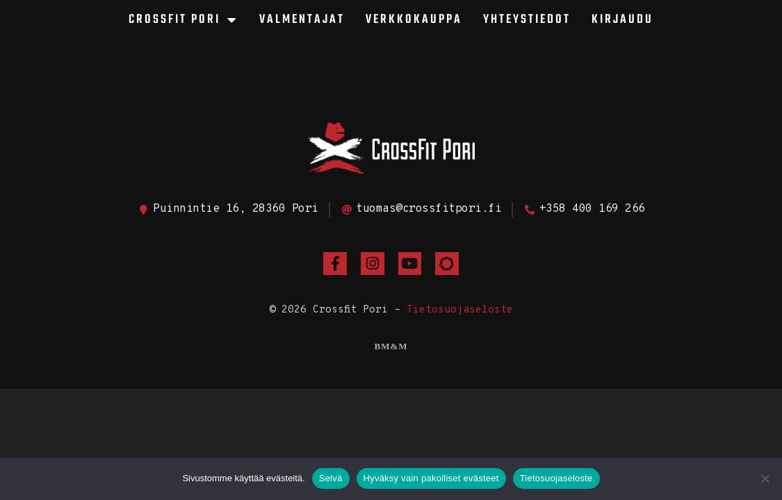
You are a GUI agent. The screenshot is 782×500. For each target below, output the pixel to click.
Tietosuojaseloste (460, 310)
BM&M (390, 346)
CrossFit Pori (183, 20)
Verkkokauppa (414, 20)
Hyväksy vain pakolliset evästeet (431, 478)
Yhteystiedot (527, 20)
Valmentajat (302, 20)
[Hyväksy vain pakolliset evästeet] (765, 478)
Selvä (331, 478)
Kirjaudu (622, 20)
